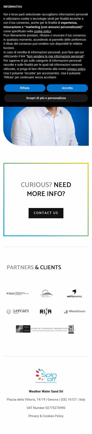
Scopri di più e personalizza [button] (46, 98)
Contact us (46, 213)
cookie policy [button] (42, 31)
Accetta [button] (67, 88)
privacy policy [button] (76, 69)
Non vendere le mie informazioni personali (55, 56)
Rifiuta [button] (24, 88)
